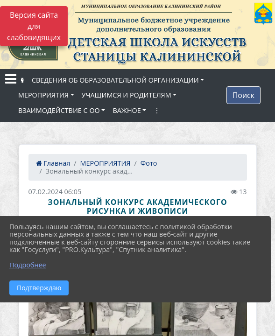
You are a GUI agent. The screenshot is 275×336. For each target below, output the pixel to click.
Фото (149, 163)
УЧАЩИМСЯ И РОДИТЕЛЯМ (126, 95)
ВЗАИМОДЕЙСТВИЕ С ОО (59, 110)
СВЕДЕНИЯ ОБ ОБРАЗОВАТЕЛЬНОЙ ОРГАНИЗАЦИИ (115, 80)
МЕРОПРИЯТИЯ (43, 95)
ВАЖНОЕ (127, 110)
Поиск (243, 95)
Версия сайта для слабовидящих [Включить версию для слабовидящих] (34, 26)
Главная (53, 163)
